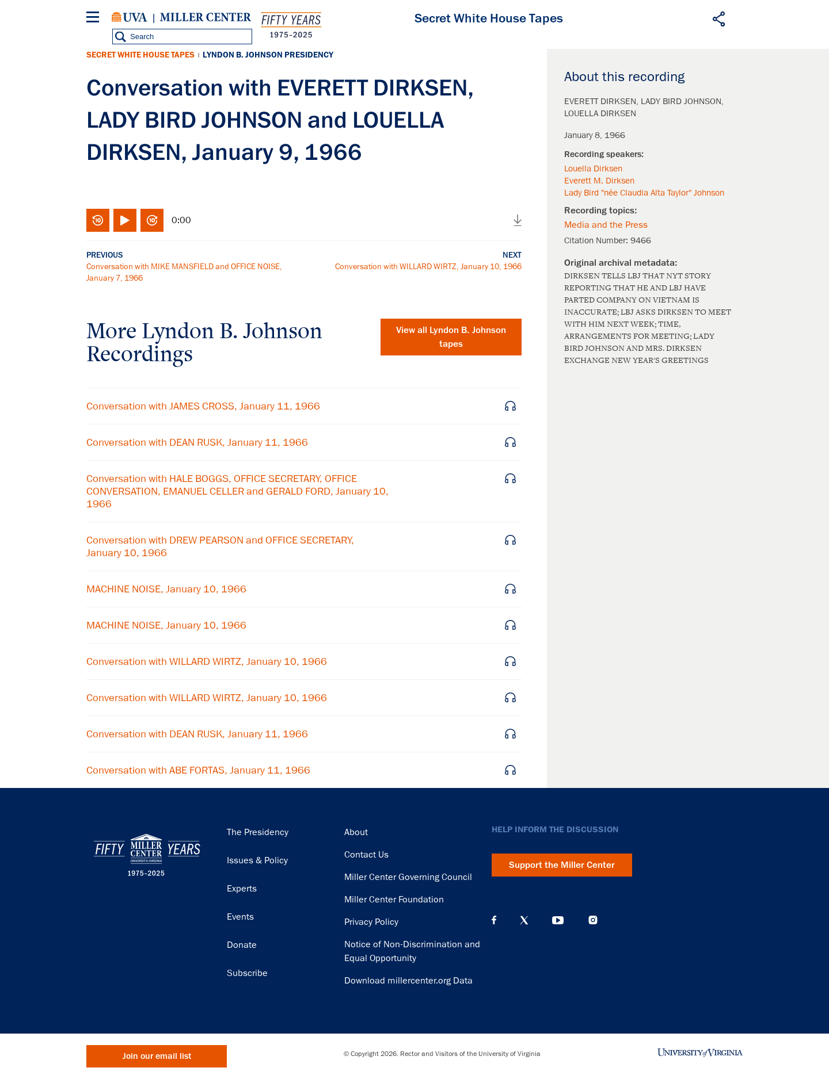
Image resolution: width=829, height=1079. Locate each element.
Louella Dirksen (593, 168)
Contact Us (366, 854)
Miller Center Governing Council (408, 877)
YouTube (558, 920)
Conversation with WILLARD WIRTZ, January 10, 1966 (428, 266)
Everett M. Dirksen (599, 180)
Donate (242, 945)
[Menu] (95, 19)
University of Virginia (129, 17)
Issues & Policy (257, 860)
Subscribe (247, 973)
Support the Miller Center (562, 865)
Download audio (518, 220)
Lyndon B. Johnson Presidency (268, 54)
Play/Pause (124, 220)
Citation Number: (597, 240)
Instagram (593, 920)
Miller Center (205, 17)
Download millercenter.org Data (408, 980)
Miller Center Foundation (394, 899)
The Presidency (257, 832)
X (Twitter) (524, 920)
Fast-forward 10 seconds (151, 220)
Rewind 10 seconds (97, 220)
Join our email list (157, 1056)
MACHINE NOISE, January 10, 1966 (166, 589)
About (356, 832)
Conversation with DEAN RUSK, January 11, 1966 (197, 442)
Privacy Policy (371, 922)
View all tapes (451, 337)
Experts (242, 888)
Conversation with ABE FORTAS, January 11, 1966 (198, 770)
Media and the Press (606, 225)
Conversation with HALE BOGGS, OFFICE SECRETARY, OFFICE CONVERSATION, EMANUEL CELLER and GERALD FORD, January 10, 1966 (237, 491)
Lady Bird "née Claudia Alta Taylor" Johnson (644, 193)
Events (240, 917)
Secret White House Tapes (140, 54)
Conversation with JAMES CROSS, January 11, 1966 (203, 406)
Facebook (494, 920)
